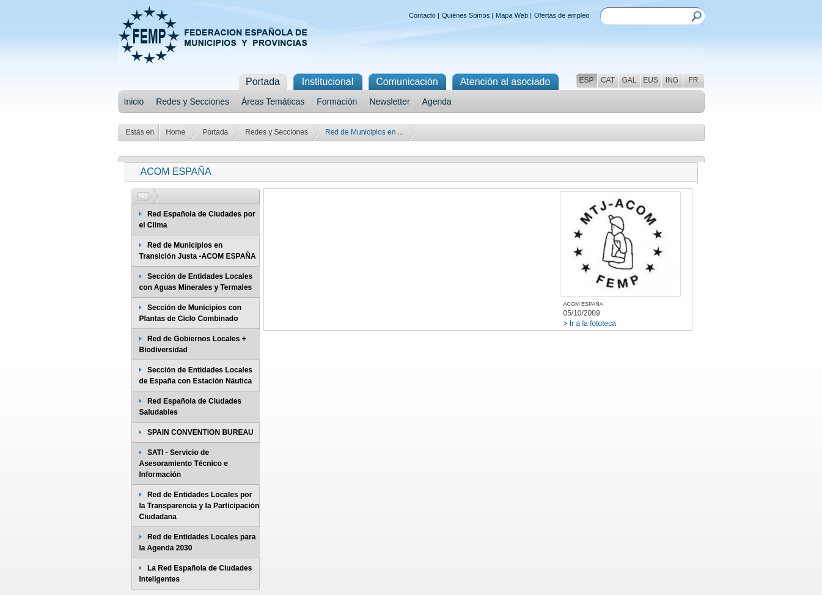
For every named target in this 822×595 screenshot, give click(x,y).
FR (694, 80)
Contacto (422, 15)
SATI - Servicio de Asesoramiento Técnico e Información (183, 463)
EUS (650, 80)
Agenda (437, 101)
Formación (337, 101)
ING (672, 80)
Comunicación (407, 81)
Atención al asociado (505, 81)
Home (175, 132)
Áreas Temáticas (272, 101)
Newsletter (389, 101)
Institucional (328, 81)
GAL (629, 80)
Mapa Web (512, 15)
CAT (608, 80)
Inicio (134, 101)
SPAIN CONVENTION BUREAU (200, 432)
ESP (586, 80)
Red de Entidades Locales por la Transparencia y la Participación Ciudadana (199, 505)
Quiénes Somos (466, 15)
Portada (215, 132)
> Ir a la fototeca (589, 323)
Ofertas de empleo (562, 15)
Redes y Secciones (192, 101)
